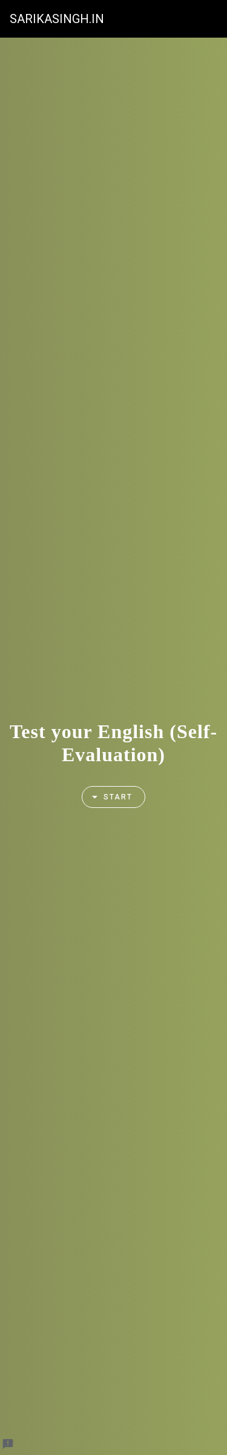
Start (108, 797)
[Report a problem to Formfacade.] (8, 1444)
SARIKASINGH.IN (57, 19)
